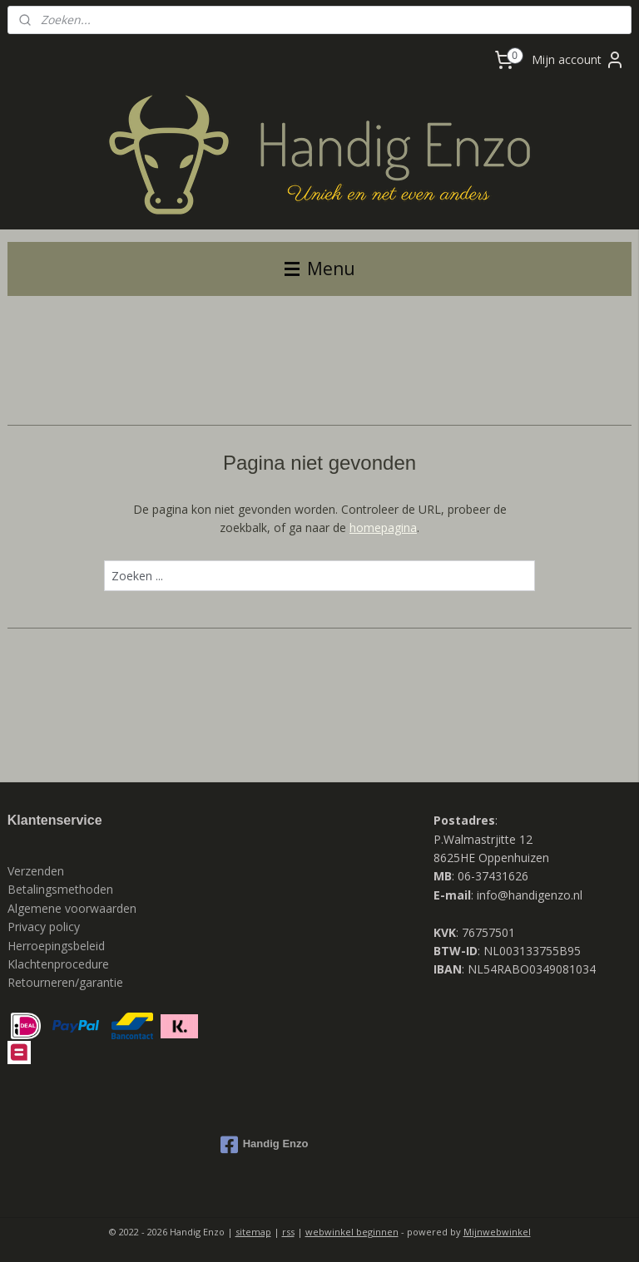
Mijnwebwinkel (497, 1231)
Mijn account (578, 60)
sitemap (253, 1231)
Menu (320, 268)
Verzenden (35, 871)
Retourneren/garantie (65, 982)
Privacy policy (45, 926)
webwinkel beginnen (352, 1231)
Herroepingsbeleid (56, 946)
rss (288, 1231)
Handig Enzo (264, 1145)
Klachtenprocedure (58, 964)
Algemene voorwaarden (71, 908)
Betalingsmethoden (60, 889)
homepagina (383, 527)
